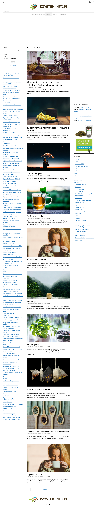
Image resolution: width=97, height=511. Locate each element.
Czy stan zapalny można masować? (12, 287)
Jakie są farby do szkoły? (9, 241)
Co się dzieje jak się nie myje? (11, 360)
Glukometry (78, 198)
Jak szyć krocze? (7, 402)
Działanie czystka (35, 173)
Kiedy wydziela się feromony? (11, 115)
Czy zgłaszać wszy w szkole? (10, 291)
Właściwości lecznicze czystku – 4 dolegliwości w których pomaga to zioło (45, 83)
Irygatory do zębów (80, 223)
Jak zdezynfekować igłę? (9, 259)
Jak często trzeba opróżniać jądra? (12, 137)
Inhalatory (78, 218)
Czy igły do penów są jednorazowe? (12, 317)
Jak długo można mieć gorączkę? (12, 212)
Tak (6, 54)
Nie (6, 56)
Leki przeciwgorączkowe (82, 229)
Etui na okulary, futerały (81, 166)
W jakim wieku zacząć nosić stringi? (12, 161)
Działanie (48, 14)
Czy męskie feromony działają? (11, 179)
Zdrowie (76, 182)
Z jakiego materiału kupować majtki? (13, 109)
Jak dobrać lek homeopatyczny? (11, 419)
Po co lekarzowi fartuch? (10, 146)
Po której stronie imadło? (10, 139)
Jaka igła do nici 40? (8, 243)
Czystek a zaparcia (83, 114)
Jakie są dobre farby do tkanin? (11, 289)
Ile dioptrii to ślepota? (9, 132)
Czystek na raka (34, 474)
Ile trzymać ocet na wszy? (10, 181)
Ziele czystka (33, 301)
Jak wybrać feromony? (9, 194)
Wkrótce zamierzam (10, 58)
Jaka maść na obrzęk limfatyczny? (12, 192)
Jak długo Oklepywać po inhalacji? (12, 302)
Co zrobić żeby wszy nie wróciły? (12, 307)
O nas (10, 2)
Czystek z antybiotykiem (84, 120)
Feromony (78, 187)
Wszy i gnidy (78, 240)
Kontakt (19, 2)
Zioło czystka (33, 344)
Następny (45, 489)
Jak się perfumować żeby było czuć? (12, 300)
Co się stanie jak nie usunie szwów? (12, 274)
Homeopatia (78, 209)
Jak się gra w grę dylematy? (10, 320)
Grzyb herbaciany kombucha (83, 200)
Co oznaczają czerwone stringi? (11, 411)
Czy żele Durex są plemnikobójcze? (12, 207)
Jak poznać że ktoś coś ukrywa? (11, 122)
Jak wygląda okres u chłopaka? (11, 163)
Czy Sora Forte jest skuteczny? (11, 172)
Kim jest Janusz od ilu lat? (10, 252)
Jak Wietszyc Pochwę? (9, 254)
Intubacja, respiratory (81, 220)
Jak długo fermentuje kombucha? (12, 366)
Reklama (15, 2)
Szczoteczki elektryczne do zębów (84, 238)
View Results (12, 65)
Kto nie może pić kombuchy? (11, 159)
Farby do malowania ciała (82, 178)
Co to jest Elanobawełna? (10, 304)
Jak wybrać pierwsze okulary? (11, 156)
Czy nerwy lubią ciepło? (9, 391)
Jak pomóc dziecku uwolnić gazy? (12, 190)
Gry (76, 168)
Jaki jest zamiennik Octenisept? (11, 135)
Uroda (75, 175)
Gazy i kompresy (79, 191)
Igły (76, 171)
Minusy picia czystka (86, 107)
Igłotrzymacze (79, 216)
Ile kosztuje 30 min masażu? (10, 183)
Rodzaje (55, 14)
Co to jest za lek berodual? (10, 353)
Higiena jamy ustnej (80, 205)
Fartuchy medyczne (80, 184)
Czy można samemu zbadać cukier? (12, 257)
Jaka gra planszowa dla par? (10, 385)
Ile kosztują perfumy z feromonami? (13, 404)
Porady (76, 162)
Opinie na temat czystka (38, 388)
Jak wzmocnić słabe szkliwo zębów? (12, 246)
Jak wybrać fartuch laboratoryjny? (12, 293)
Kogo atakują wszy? (8, 170)
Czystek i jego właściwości (38, 14)
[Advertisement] (48, 32)
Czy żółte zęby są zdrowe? (10, 176)
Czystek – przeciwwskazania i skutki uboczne (48, 431)
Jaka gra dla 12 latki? (8, 174)
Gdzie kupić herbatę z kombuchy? (12, 209)
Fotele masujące (79, 189)
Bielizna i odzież (79, 164)
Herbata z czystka (35, 216)
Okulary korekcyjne (80, 231)
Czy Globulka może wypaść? (10, 284)
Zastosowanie (62, 14)
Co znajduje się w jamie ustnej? (11, 347)
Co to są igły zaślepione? (9, 214)
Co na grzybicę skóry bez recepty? (12, 90)
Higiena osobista (79, 207)
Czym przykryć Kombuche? (10, 197)
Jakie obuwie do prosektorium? (11, 417)
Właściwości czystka (36, 258)
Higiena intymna (79, 202)
